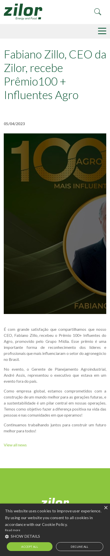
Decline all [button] (79, 546)
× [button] (106, 508)
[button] (55, 536)
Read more (12, 530)
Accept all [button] (29, 546)
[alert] (55, 530)
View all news (15, 444)
